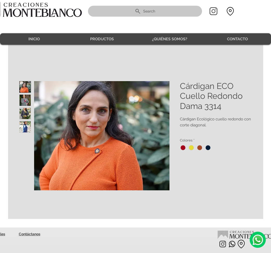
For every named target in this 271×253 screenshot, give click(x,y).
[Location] (230, 11)
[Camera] (258, 240)
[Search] (145, 11)
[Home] (213, 11)
